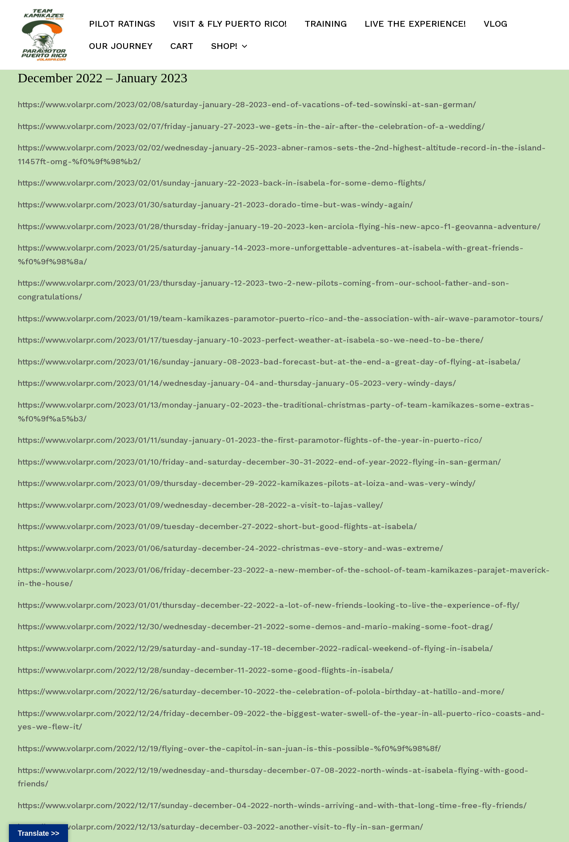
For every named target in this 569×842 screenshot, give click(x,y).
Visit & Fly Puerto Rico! (230, 23)
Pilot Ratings (122, 23)
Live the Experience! (415, 23)
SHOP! (229, 46)
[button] (242, 46)
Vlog (495, 23)
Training (326, 23)
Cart (181, 45)
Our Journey (120, 45)
